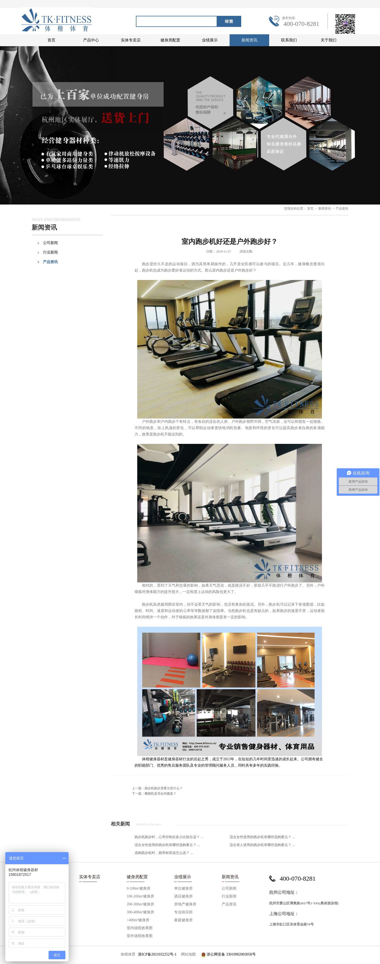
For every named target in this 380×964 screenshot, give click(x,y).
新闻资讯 (324, 208)
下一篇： (154, 793)
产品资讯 (342, 208)
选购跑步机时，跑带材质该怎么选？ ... (164, 853)
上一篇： (157, 788)
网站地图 (187, 954)
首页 (51, 40)
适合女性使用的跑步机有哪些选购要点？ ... (262, 837)
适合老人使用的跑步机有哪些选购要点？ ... (262, 845)
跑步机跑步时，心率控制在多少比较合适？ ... (169, 837)
